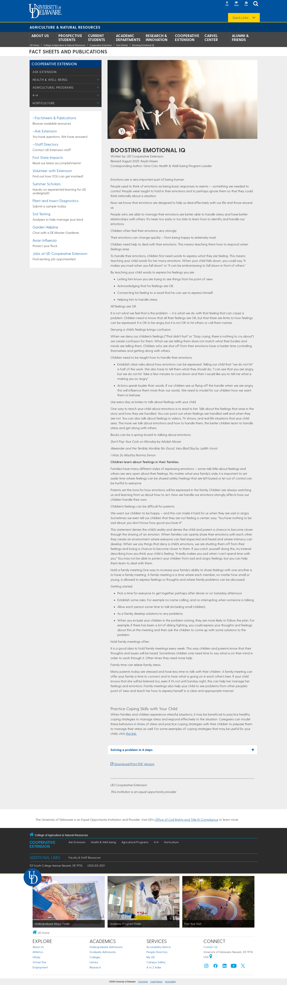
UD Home (34, 45)
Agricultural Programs (53, 87)
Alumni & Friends (240, 38)
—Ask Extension (45, 131)
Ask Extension (45, 72)
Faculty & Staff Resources (85, 857)
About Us (40, 36)
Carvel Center (211, 38)
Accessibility (170, 982)
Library (94, 962)
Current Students (96, 38)
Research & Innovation (156, 38)
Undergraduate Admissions (106, 947)
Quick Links (240, 17)
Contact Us (210, 947)
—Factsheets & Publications (54, 118)
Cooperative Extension (187, 38)
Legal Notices (156, 982)
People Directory (156, 952)
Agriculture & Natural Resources (65, 27)
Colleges (95, 957)
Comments (143, 982)
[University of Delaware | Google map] (210, 957)
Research (95, 967)
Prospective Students (70, 38)
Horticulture (44, 103)
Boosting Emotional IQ (143, 45)
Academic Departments (128, 38)
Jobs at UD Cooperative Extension (60, 253)
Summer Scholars (47, 184)
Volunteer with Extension (52, 170)
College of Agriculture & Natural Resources (64, 45)
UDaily (36, 957)
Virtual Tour (39, 962)
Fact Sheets (122, 45)
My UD (150, 957)
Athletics (38, 952)
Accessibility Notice (158, 947)
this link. (131, 733)
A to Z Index (153, 967)
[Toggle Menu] (98, 79)
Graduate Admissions (103, 952)
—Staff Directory (45, 144)
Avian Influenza (45, 240)
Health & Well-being (50, 79)
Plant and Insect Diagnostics (56, 200)
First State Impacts (48, 157)
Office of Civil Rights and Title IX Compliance (186, 819)
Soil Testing (41, 214)
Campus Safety (155, 962)
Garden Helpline (45, 227)
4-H (35, 95)
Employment (40, 967)
